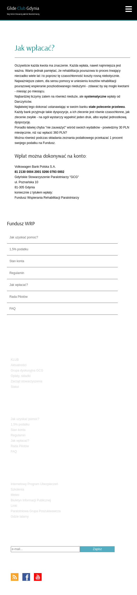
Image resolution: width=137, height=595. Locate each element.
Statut (15, 387)
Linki (14, 506)
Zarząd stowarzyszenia (26, 381)
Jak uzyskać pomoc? (24, 237)
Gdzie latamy (20, 516)
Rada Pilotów (19, 297)
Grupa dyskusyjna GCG (27, 370)
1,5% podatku (19, 249)
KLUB (15, 359)
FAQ (13, 308)
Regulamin (17, 273)
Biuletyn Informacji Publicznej (31, 500)
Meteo (15, 495)
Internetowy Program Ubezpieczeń (34, 484)
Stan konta (17, 261)
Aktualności (18, 365)
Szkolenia (17, 489)
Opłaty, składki (21, 376)
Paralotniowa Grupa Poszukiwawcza (36, 511)
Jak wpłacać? (19, 285)
